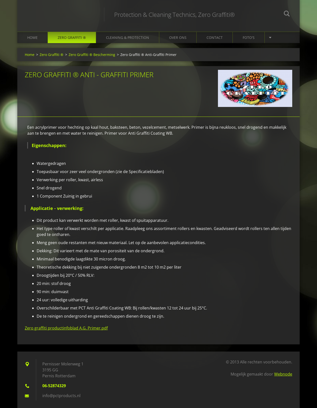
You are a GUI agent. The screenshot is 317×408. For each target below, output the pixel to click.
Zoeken (287, 14)
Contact (215, 37)
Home (32, 37)
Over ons (177, 37)
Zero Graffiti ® (72, 37)
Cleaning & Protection (127, 37)
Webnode (283, 374)
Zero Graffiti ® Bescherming (92, 54)
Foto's (249, 37)
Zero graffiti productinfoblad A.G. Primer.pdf (66, 328)
